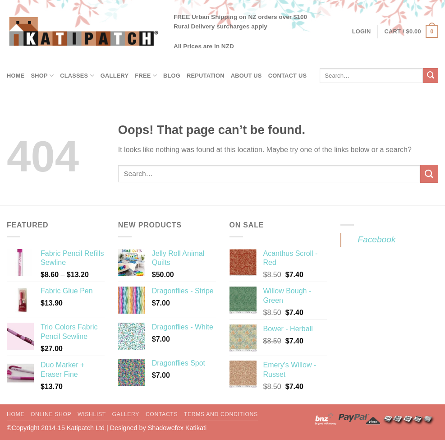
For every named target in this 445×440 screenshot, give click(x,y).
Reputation (206, 75)
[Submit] (430, 75)
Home (15, 75)
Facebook (376, 239)
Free (146, 75)
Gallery (114, 75)
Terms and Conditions (221, 414)
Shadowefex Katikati (177, 427)
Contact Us (287, 75)
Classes (77, 75)
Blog (171, 75)
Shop (42, 75)
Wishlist (92, 414)
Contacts (162, 414)
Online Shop (51, 414)
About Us (246, 75)
